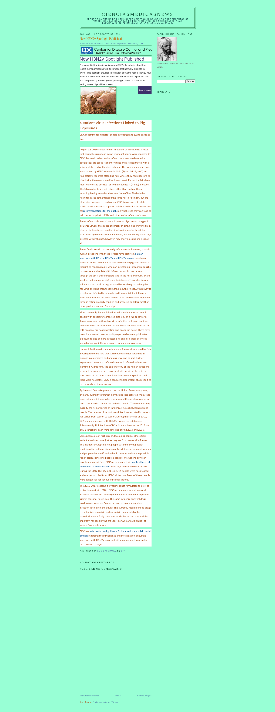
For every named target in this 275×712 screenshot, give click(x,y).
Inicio (117, 695)
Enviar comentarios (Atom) (105, 702)
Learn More (145, 90)
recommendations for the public (100, 210)
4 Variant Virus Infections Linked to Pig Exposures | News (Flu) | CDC (112, 43)
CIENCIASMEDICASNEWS (137, 14)
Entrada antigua (144, 695)
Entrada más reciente (89, 695)
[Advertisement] (106, 669)
